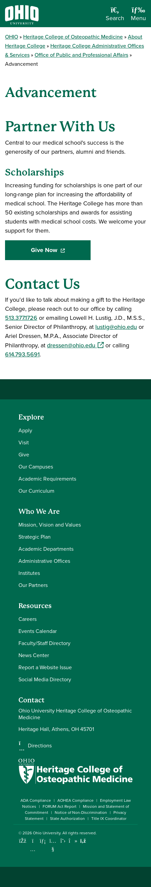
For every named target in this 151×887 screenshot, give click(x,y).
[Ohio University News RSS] (83, 841)
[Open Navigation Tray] (138, 16)
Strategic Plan (34, 537)
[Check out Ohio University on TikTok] (73, 841)
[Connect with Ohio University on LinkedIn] (43, 841)
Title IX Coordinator (109, 819)
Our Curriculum (36, 491)
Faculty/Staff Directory (44, 643)
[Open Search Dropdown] (115, 16)
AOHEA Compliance (75, 800)
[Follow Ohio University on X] (63, 841)
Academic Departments (45, 549)
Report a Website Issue (45, 667)
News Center (33, 655)
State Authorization (67, 819)
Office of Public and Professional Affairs (81, 55)
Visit (23, 442)
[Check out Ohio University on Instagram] (33, 849)
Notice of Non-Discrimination (81, 812)
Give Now (61, 250)
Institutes (29, 573)
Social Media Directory (44, 679)
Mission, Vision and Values (49, 525)
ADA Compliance (35, 800)
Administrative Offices (44, 561)
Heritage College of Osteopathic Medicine (73, 37)
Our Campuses (35, 467)
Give (23, 454)
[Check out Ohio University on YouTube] (53, 845)
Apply (25, 430)
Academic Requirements (47, 479)
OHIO (11, 37)
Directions (40, 745)
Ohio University (46, 833)
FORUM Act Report (60, 806)
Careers (27, 619)
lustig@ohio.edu (116, 327)
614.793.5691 (22, 354)
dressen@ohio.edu (75, 345)
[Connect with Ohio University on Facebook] (22, 841)
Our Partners (33, 585)
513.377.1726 (21, 317)
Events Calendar (37, 631)
